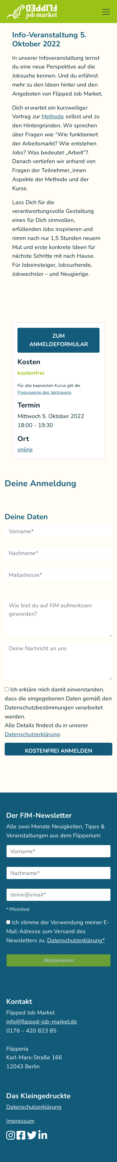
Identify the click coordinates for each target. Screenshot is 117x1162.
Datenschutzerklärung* (76, 940)
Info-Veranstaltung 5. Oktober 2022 (49, 39)
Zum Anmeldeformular (58, 340)
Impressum (20, 1121)
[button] (106, 11)
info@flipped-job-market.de (41, 1021)
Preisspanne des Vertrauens (44, 392)
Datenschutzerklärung (32, 734)
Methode (52, 116)
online (25, 449)
